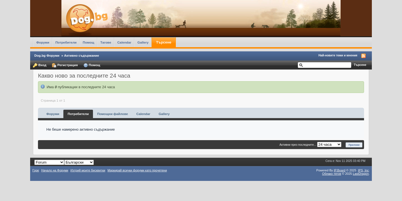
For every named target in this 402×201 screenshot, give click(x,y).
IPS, (363, 170)
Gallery (143, 42)
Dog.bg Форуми (46, 55)
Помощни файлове (112, 114)
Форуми (42, 42)
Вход (39, 65)
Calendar (124, 42)
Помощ (88, 42)
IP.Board (340, 170)
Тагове (105, 42)
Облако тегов (331, 173)
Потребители (65, 42)
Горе (35, 170)
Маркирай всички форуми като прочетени (137, 170)
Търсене (163, 42)
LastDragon (361, 173)
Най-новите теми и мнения (338, 55)
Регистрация (65, 65)
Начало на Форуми (54, 170)
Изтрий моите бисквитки (87, 170)
